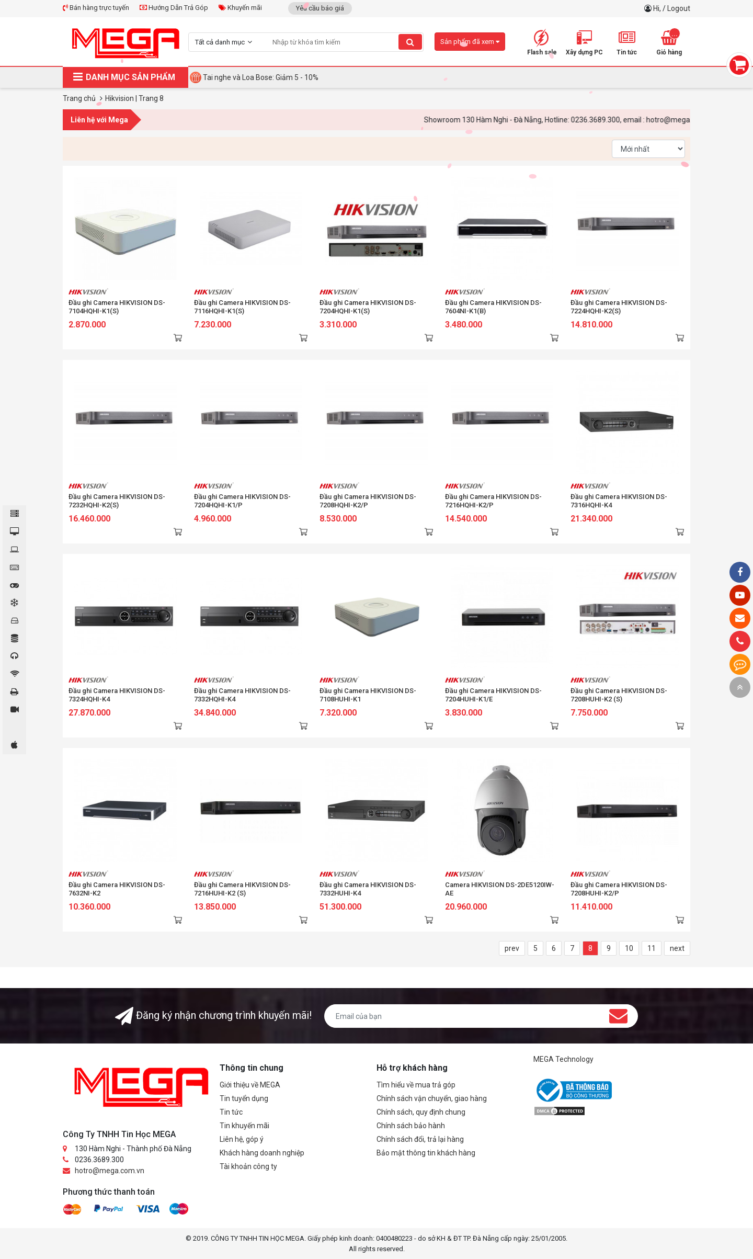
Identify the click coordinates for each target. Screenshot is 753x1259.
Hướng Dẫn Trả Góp (174, 8)
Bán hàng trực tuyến (96, 8)
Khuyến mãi (240, 8)
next (677, 948)
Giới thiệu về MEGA (250, 1085)
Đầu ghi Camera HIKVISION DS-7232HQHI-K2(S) (117, 501)
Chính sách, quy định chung (420, 1112)
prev (512, 948)
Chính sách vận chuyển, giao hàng (431, 1098)
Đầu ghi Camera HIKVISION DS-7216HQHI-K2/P (493, 501)
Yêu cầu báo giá (320, 8)
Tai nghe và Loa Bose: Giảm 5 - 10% (260, 77)
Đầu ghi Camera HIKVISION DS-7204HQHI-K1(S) (368, 307)
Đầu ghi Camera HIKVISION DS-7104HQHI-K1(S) (117, 307)
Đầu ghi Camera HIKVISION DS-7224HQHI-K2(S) (619, 307)
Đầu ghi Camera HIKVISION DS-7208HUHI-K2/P (619, 889)
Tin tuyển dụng (244, 1098)
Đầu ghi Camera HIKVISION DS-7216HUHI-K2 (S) (242, 889)
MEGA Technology (563, 1059)
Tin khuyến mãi (244, 1125)
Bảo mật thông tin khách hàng (425, 1153)
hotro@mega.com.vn (109, 1170)
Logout (678, 8)
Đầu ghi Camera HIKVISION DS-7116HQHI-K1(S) (242, 307)
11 (651, 948)
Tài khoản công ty (248, 1166)
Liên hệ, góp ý (242, 1139)
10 (629, 948)
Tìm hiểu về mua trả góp (415, 1085)
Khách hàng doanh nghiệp (262, 1153)
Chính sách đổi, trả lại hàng (420, 1139)
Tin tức (231, 1112)
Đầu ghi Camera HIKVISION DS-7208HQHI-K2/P (368, 501)
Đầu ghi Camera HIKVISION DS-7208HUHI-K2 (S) (619, 695)
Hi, (658, 8)
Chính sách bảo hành (410, 1125)
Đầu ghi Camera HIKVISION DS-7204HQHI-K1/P (242, 501)
